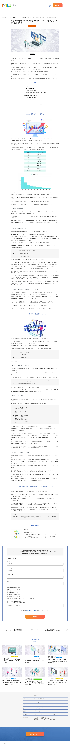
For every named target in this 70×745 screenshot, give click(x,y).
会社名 (8, 561)
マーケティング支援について (14, 594)
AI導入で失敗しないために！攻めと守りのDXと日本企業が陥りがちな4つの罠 (57, 661)
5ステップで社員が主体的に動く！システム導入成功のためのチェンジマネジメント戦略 (12, 682)
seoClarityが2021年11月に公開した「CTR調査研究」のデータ (34, 192)
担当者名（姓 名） (11, 567)
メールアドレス (10, 574)
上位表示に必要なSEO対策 (31, 90)
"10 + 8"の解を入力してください (14, 601)
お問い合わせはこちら (35, 734)
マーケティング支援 (22, 17)
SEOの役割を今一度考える (29, 86)
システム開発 (36, 656)
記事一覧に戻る (35, 629)
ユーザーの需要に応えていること (32, 97)
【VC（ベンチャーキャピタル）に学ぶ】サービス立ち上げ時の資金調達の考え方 (34, 683)
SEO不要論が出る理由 (30, 88)
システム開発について (13, 592)
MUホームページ (5, 17)
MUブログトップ (13, 17)
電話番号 (9, 581)
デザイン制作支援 (14, 656)
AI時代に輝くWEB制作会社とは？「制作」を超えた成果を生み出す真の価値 (11, 660)
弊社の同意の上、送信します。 (36, 610)
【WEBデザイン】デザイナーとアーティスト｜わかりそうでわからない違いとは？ (57, 682)
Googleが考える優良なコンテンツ (30, 95)
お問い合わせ (57, 5)
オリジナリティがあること (31, 99)
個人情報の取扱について (31, 610)
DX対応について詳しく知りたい (15, 589)
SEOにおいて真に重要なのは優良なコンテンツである (36, 92)
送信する (35, 616)
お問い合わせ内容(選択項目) (13, 587)
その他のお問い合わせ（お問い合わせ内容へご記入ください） (22, 598)
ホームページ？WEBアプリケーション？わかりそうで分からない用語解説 (34, 660)
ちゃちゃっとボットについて (14, 596)
